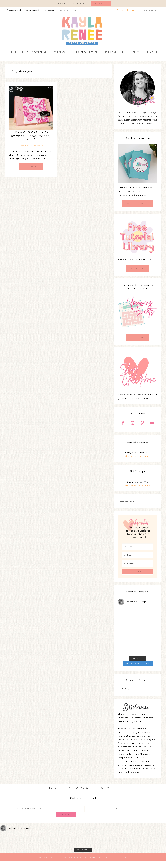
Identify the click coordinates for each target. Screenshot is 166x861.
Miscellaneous (37, 145)
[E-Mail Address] (137, 563)
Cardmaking (24, 145)
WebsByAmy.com (119, 857)
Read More (31, 166)
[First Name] (137, 546)
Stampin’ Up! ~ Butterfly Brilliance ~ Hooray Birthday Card (31, 135)
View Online (130, 456)
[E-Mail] (126, 809)
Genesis (77, 857)
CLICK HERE (137, 268)
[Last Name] (137, 555)
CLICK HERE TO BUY (137, 204)
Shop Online (144, 456)
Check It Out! (101, 4)
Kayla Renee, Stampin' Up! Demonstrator (83, 31)
